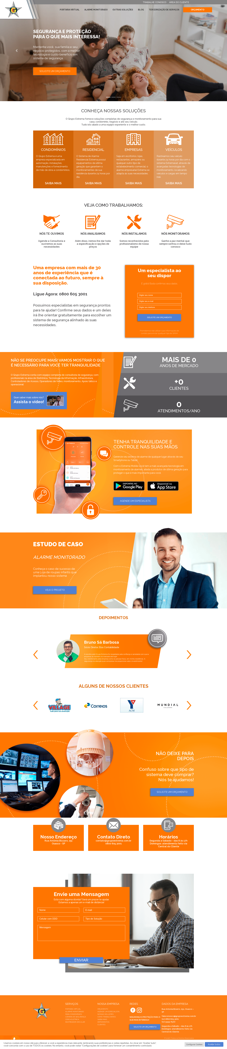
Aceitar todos (214, 1044)
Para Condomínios (73, 1014)
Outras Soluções (122, 10)
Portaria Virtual (69, 10)
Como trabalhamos (106, 1017)
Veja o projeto (55, 590)
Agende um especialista (108, 1012)
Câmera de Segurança (75, 1017)
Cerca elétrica (72, 1019)
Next (190, 654)
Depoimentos (103, 1022)
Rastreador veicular (75, 1022)
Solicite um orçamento (55, 71)
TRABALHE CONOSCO (154, 2)
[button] (17, 50)
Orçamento (197, 10)
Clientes (101, 1025)
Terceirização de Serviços (164, 10)
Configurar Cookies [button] (194, 1044)
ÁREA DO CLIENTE (179, 2)
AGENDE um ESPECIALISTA (135, 501)
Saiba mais (102, 1019)
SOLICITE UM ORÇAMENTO (145, 1027)
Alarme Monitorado (96, 10)
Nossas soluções (105, 1014)
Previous (36, 654)
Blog (141, 10)
